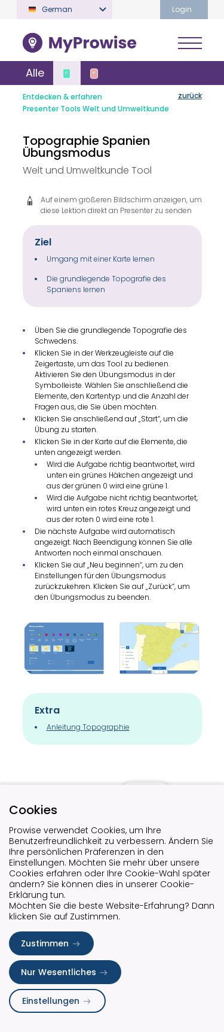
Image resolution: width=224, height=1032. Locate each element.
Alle (35, 72)
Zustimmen (51, 943)
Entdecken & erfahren (62, 97)
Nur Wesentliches (65, 972)
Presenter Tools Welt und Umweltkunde (96, 109)
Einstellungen (57, 1001)
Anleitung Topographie (88, 727)
